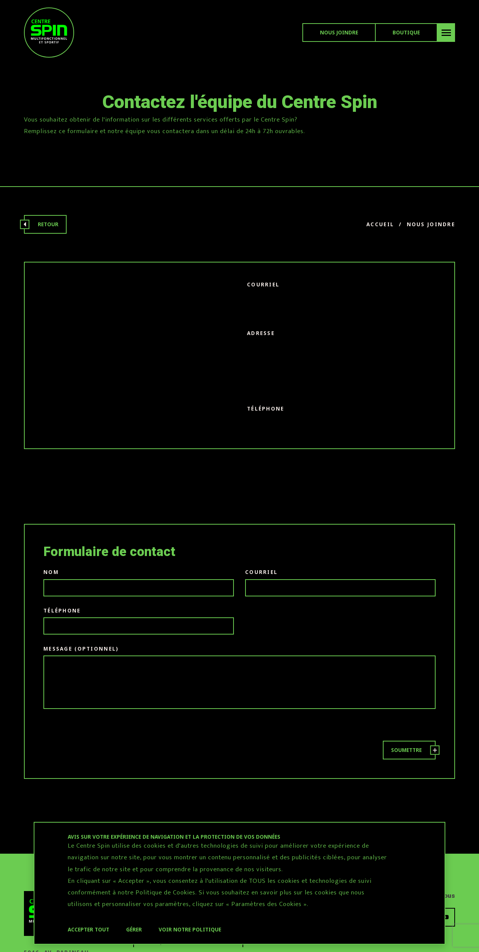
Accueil (380, 224)
